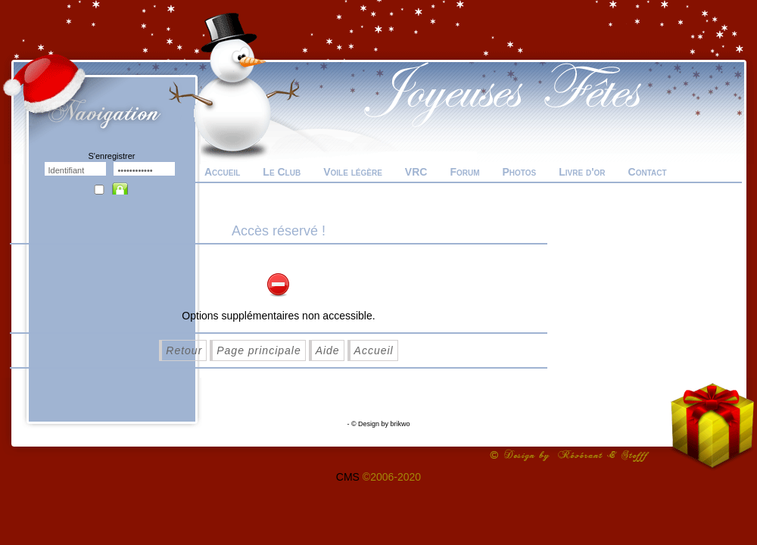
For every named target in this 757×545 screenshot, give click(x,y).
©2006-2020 (392, 477)
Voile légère (352, 172)
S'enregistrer (111, 155)
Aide (328, 350)
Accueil (222, 172)
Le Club (282, 172)
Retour (184, 350)
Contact (647, 172)
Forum (464, 172)
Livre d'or (582, 172)
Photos (519, 172)
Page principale (259, 350)
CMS (348, 477)
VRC (416, 172)
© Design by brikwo (380, 424)
